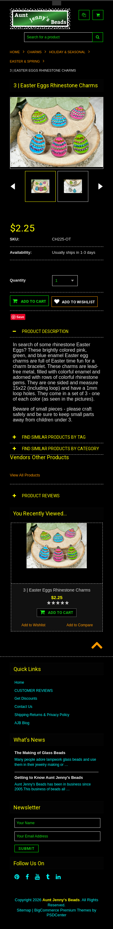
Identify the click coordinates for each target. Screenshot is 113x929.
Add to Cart (29, 301)
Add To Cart (56, 612)
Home (15, 52)
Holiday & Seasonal (67, 52)
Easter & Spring (25, 61)
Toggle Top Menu (56, 3)
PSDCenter (57, 915)
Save (20, 317)
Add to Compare (80, 625)
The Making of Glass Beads (39, 752)
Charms (34, 52)
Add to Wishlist (74, 301)
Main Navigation (15, 37)
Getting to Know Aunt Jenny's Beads (48, 777)
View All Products (25, 475)
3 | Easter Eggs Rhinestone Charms (56, 590)
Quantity (18, 280)
